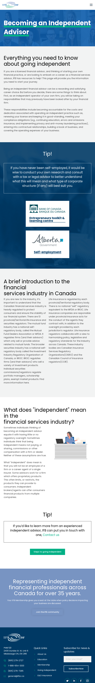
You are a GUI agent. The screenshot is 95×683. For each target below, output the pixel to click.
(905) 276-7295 (15, 641)
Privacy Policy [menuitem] (87, 677)
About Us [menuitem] (41, 624)
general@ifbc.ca (16, 646)
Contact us (51, 505)
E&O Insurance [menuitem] (44, 645)
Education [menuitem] (42, 629)
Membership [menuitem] (43, 635)
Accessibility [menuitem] (73, 677)
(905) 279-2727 (15, 630)
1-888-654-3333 (16, 636)
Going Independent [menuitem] (46, 640)
